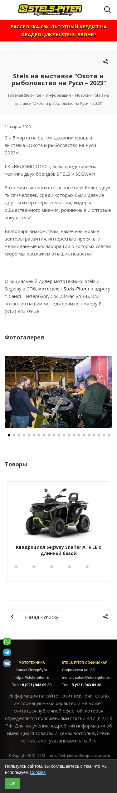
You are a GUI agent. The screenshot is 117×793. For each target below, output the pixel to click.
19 (99, 435)
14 (74, 435)
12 (64, 435)
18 (94, 435)
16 (84, 435)
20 (104, 435)
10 (54, 435)
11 (59, 435)
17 (89, 435)
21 (109, 435)
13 (69, 435)
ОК (12, 783)
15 (79, 435)
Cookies (38, 772)
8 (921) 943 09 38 (36, 685)
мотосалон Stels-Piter (62, 288)
